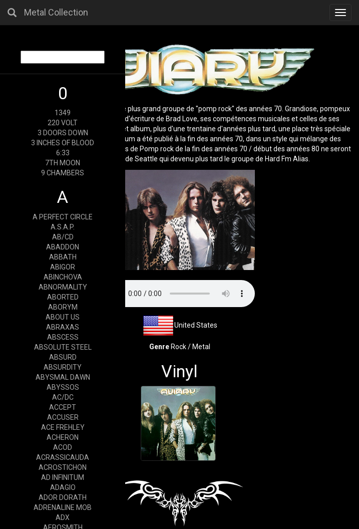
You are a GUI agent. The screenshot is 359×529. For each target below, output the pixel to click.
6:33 (63, 153)
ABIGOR (62, 267)
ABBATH (63, 257)
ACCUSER (63, 417)
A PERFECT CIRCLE (63, 217)
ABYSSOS (63, 387)
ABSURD (63, 357)
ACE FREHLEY (63, 427)
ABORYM (63, 307)
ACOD (62, 447)
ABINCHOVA (63, 277)
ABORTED (63, 297)
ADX (63, 517)
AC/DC (63, 397)
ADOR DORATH (63, 497)
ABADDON (62, 247)
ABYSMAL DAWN (63, 377)
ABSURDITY (63, 367)
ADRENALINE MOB (63, 507)
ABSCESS (63, 337)
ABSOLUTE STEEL (63, 347)
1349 (63, 113)
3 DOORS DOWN (63, 133)
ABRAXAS (62, 327)
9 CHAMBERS (62, 173)
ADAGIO (63, 487)
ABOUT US (63, 317)
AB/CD (63, 237)
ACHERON (63, 437)
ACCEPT (62, 407)
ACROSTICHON (63, 467)
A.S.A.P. (63, 227)
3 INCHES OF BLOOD (62, 143)
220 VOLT (63, 123)
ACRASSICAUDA (62, 457)
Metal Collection (56, 12)
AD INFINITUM (62, 477)
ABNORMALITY (63, 287)
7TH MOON (62, 163)
